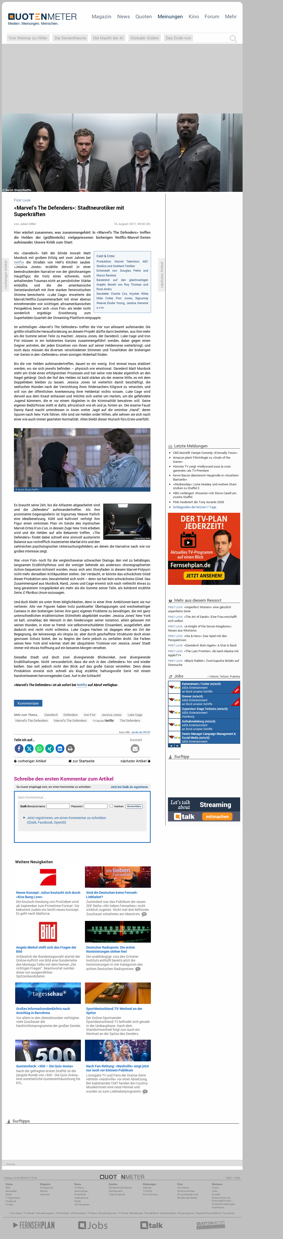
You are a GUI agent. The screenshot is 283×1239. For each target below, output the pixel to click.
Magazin (101, 16)
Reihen (44, 1191)
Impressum (218, 1207)
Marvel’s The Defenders (70, 720)
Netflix (19, 262)
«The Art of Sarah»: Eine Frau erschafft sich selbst (202, 619)
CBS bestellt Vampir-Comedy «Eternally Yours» (205, 453)
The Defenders (130, 720)
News (123, 16)
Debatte (147, 1187)
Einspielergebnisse (187, 1194)
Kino (194, 16)
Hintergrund (46, 1187)
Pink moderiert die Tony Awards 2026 (198, 502)
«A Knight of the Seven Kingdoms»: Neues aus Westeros (200, 628)
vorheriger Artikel (30, 761)
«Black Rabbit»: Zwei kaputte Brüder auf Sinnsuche (203, 663)
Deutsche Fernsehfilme (208, 1213)
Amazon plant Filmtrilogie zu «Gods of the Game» (201, 459)
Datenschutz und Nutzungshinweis (221, 1199)
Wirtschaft (79, 1194)
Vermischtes (81, 1191)
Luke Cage (135, 715)
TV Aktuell (29, 1213)
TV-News (79, 1187)
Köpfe (77, 1201)
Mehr (231, 16)
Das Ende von (178, 38)
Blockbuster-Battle (187, 1197)
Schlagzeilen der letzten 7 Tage (194, 507)
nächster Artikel (135, 761)
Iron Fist (90, 715)
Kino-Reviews (150, 1194)
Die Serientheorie (70, 38)
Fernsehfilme (151, 1213)
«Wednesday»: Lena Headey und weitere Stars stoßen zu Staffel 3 (205, 486)
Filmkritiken (62, 1213)
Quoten (143, 16)
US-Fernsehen (82, 1204)
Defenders (71, 715)
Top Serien (228, 1213)
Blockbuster (136, 1213)
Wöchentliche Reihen (120, 1187)
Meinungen (170, 16)
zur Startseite (81, 761)
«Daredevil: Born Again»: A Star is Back (202, 645)
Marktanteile (115, 1191)
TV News (92, 1213)
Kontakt (216, 1194)
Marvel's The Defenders (31, 720)
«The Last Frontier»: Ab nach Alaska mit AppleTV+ (203, 653)
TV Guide (123, 1213)
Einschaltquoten (108, 1213)
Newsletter (11, 1191)
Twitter (9, 1204)
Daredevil (51, 715)
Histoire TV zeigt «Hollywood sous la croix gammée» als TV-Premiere (202, 468)
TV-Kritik (147, 1191)
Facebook (11, 1201)
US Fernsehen (78, 1213)
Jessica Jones (112, 715)
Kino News (16, 1213)
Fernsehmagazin (45, 1213)
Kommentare (28, 703)
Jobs (214, 1191)
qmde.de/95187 (141, 732)
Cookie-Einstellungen (223, 1204)
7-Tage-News (13, 1197)
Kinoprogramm (186, 1213)
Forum (212, 16)
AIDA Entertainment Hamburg (198, 712)
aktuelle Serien (168, 1213)
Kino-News (183, 1187)
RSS (8, 1187)
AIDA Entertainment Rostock (202, 737)
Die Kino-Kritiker (186, 1191)
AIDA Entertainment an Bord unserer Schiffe (204, 687)
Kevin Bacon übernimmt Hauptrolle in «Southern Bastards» (205, 477)
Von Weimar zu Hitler (28, 38)
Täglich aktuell (117, 1194)
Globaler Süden (144, 38)
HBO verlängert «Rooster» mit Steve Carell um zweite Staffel (204, 495)
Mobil (9, 1194)
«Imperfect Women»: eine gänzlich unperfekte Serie (199, 609)
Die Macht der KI (108, 38)
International (81, 1197)
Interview (45, 1194)
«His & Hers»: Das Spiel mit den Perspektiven (197, 638)
